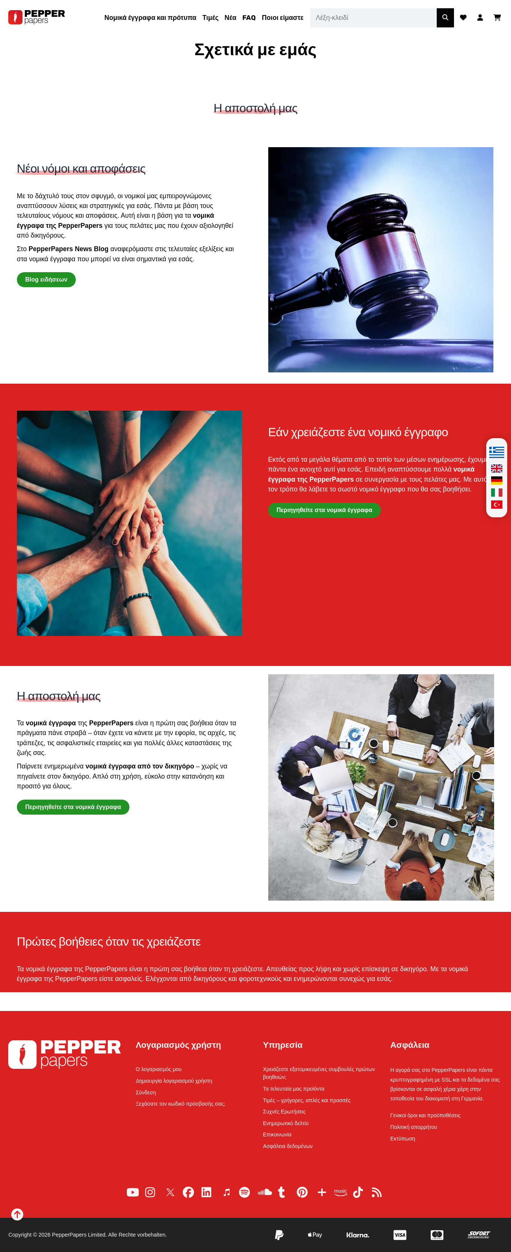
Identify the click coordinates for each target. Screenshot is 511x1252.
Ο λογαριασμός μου (159, 1069)
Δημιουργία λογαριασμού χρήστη (174, 1081)
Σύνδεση (146, 1092)
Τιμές (210, 17)
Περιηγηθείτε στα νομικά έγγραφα (324, 510)
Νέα (230, 17)
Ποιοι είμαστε (283, 17)
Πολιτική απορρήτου (413, 1127)
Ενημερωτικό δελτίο (286, 1123)
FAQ (249, 17)
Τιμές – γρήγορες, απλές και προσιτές (306, 1100)
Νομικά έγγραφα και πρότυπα (150, 17)
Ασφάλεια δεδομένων (288, 1146)
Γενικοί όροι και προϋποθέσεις (425, 1115)
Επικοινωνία (277, 1134)
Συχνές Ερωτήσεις (284, 1112)
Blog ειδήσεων (46, 279)
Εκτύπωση (402, 1139)
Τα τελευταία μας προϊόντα (294, 1089)
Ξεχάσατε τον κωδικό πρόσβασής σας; (180, 1104)
